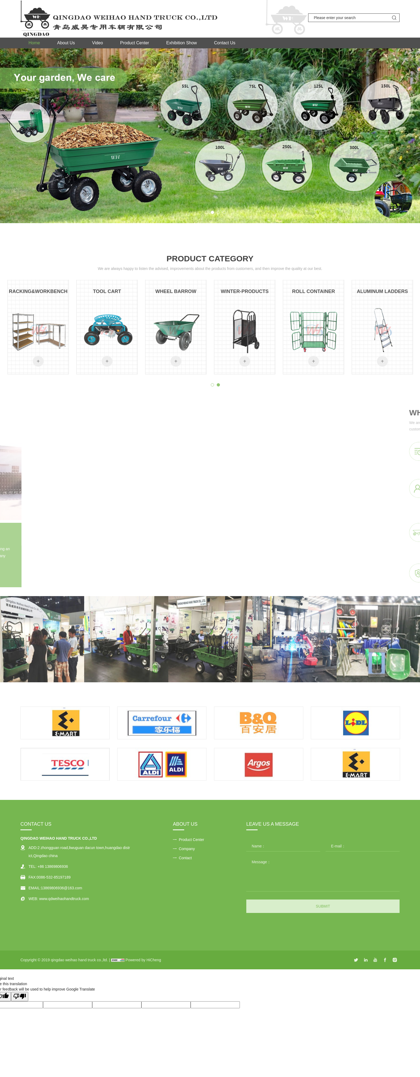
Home (34, 43)
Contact (185, 858)
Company (187, 849)
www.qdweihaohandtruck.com (64, 899)
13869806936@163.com (61, 888)
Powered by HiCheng (143, 960)
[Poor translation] (19, 996)
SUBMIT (323, 906)
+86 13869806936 (52, 866)
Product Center (134, 43)
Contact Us (224, 43)
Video (97, 43)
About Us (66, 43)
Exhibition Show (181, 43)
